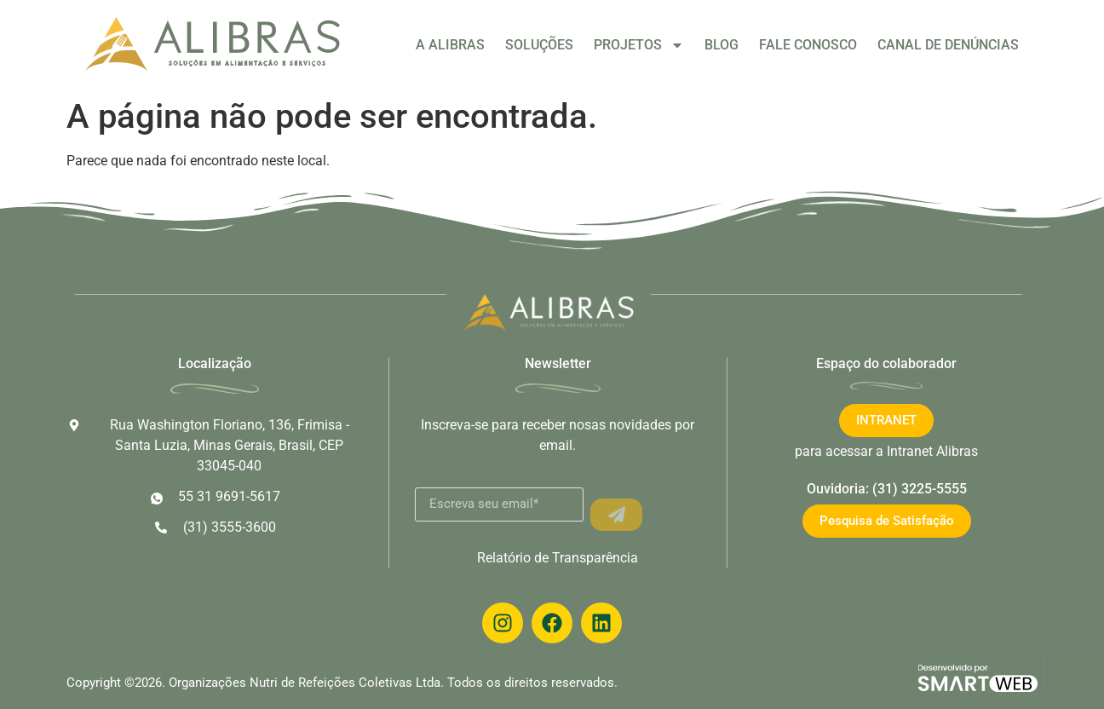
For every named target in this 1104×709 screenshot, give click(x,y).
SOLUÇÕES (539, 45)
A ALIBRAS (450, 45)
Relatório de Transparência (557, 558)
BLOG (721, 45)
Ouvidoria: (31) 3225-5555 (887, 489)
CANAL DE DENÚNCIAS (948, 45)
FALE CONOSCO (808, 45)
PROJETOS (639, 45)
